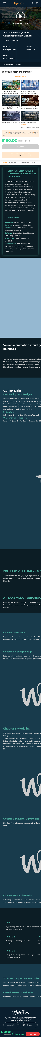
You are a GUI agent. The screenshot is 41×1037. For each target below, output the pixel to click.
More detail (35, 127)
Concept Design (9, 50)
